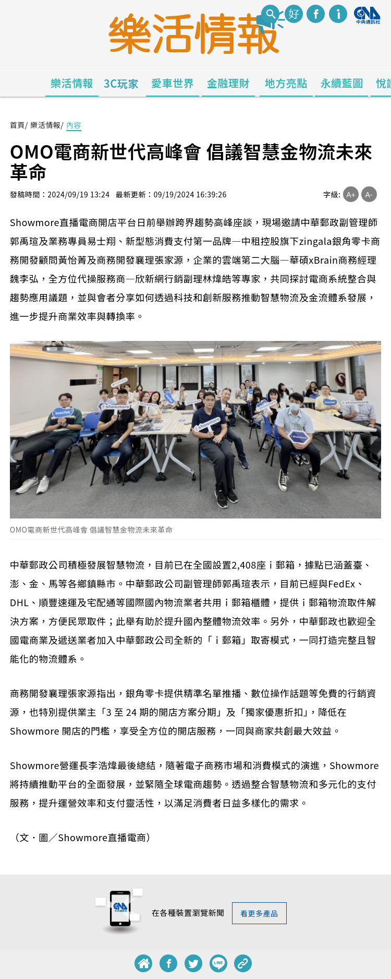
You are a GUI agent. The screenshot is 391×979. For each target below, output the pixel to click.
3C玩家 (121, 83)
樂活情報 (72, 82)
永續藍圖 (341, 82)
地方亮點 (286, 82)
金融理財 (228, 82)
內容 (73, 125)
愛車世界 (172, 82)
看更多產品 (259, 913)
